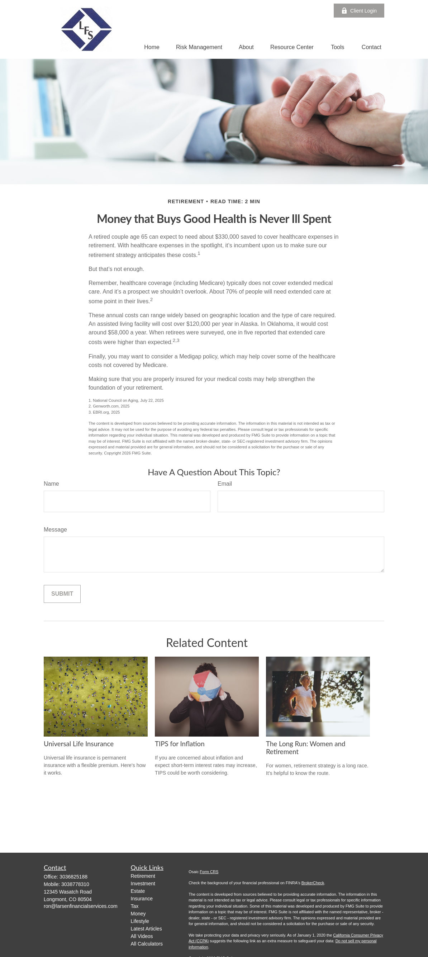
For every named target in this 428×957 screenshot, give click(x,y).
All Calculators (147, 944)
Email (225, 484)
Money (138, 913)
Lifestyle (140, 921)
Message (55, 530)
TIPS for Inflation (180, 744)
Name (51, 484)
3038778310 (75, 884)
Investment (143, 883)
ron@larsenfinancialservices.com (81, 906)
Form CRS (209, 872)
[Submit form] (62, 594)
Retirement (143, 876)
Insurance (142, 898)
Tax (135, 906)
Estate (138, 891)
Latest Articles (146, 929)
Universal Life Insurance (79, 744)
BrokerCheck (312, 883)
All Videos (142, 936)
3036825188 (73, 877)
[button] (151, 47)
